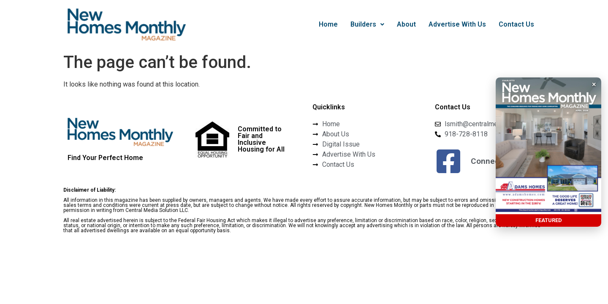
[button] (367, 24)
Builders (367, 24)
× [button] (594, 84)
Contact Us (516, 24)
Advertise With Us (457, 24)
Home (328, 24)
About (406, 24)
